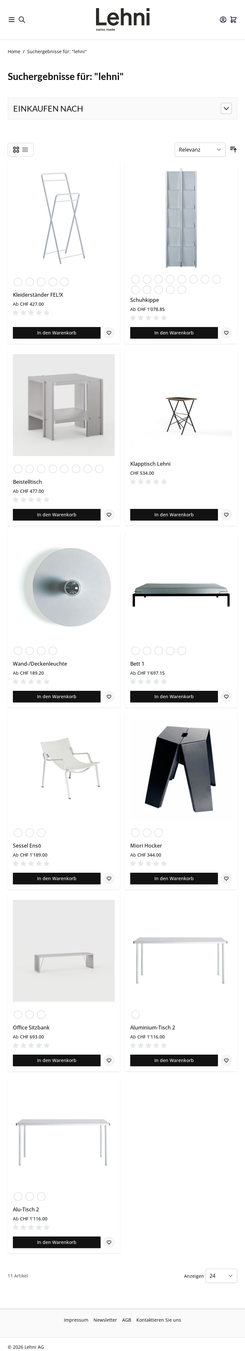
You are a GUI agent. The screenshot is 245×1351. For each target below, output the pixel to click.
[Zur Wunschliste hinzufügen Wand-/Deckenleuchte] (109, 696)
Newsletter (105, 1320)
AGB (126, 1320)
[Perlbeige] (170, 278)
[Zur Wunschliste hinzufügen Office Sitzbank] (109, 1060)
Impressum (76, 1320)
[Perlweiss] (181, 278)
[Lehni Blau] (170, 288)
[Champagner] (52, 649)
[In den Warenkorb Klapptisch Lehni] (174, 515)
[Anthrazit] (135, 278)
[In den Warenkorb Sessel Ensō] (57, 878)
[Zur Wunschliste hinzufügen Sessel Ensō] (109, 878)
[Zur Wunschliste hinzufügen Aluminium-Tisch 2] (226, 1060)
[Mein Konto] (223, 20)
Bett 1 (137, 663)
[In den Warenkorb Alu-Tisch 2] (57, 1242)
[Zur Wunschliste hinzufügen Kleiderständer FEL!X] (109, 333)
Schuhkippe (144, 299)
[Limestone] (41, 831)
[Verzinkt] (216, 278)
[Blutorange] (18, 280)
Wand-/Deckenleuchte (40, 663)
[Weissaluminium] (158, 649)
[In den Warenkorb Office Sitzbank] (57, 1060)
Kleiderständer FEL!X (38, 294)
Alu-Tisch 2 (26, 1209)
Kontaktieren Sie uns (158, 1320)
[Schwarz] (41, 280)
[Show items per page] (221, 1276)
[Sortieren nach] (200, 150)
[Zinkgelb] (64, 280)
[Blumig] (147, 278)
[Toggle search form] (22, 20)
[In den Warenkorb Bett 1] (174, 696)
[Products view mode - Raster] (16, 150)
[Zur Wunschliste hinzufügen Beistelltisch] (109, 515)
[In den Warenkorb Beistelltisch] (57, 515)
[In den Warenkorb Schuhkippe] (174, 333)
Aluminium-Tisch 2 (152, 1027)
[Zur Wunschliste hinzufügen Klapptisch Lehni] (226, 515)
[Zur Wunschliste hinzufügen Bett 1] (226, 696)
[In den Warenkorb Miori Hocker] (174, 878)
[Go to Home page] (122, 19)
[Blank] (41, 467)
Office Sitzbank (31, 1027)
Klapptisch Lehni (150, 463)
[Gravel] (29, 831)
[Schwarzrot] (193, 278)
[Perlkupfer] (52, 280)
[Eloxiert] (18, 467)
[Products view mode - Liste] (25, 150)
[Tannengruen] (205, 278)
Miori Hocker (146, 845)
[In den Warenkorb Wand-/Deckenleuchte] (57, 696)
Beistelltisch (27, 481)
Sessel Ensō (27, 845)
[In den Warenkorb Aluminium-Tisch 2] (174, 1060)
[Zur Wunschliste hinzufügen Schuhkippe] (226, 333)
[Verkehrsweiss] (29, 280)
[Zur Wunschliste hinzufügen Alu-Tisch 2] (109, 1242)
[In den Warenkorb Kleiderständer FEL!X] (57, 333)
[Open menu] (11, 19)
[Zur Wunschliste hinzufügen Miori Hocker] (226, 878)
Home (14, 51)
